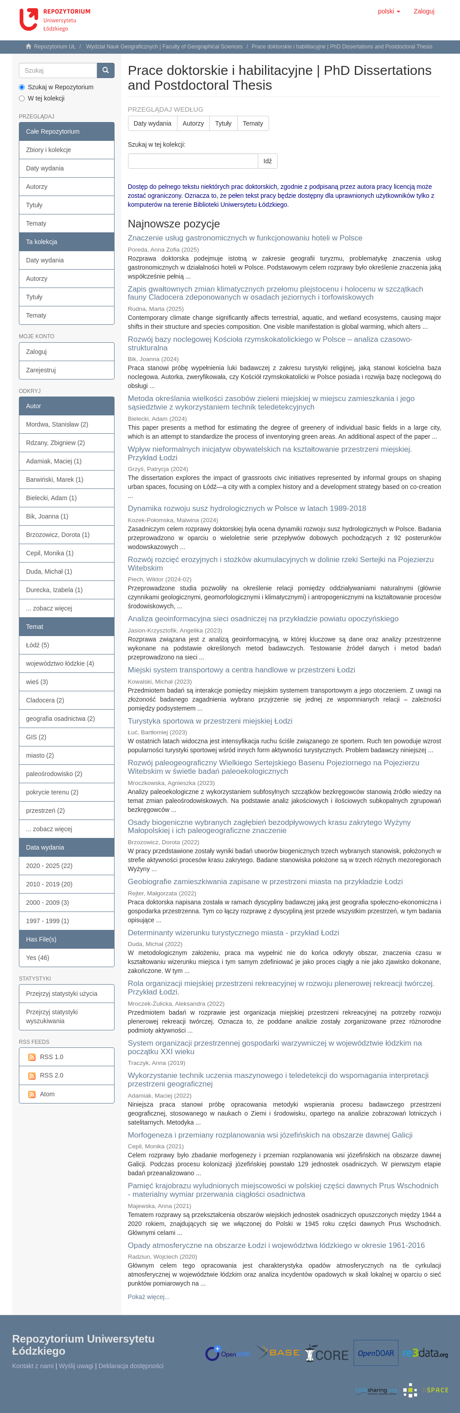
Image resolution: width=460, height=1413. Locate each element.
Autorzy (36, 186)
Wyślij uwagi (76, 1365)
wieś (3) (37, 681)
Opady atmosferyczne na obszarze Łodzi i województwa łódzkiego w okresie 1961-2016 (276, 1245)
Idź (268, 161)
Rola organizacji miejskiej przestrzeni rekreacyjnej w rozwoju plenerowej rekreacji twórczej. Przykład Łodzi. (281, 987)
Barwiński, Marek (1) (55, 479)
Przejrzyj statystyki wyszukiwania (52, 1016)
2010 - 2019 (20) (49, 884)
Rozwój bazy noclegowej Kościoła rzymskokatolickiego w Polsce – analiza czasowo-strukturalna (270, 343)
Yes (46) (37, 957)
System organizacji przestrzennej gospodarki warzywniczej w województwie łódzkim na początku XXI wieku (275, 1047)
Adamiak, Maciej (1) (54, 461)
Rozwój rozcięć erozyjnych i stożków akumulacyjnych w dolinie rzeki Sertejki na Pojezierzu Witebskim (281, 563)
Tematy (36, 223)
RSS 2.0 (44, 1076)
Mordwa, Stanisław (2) (57, 424)
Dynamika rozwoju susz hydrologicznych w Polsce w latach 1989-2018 (247, 508)
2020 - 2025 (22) (49, 865)
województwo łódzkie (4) (60, 663)
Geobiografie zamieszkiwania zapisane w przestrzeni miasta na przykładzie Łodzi (265, 881)
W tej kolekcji (42, 98)
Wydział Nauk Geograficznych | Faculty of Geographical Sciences (164, 47)
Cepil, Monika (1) (50, 553)
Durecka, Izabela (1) (54, 589)
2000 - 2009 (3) (47, 902)
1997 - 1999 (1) (47, 921)
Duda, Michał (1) (49, 571)
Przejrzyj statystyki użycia (61, 993)
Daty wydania (45, 168)
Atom (40, 1094)
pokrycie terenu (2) (52, 792)
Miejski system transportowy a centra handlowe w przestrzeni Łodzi (241, 670)
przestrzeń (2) (45, 810)
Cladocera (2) (45, 700)
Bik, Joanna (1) (47, 516)
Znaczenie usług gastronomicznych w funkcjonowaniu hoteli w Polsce (245, 238)
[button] (389, 11)
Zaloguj (36, 351)
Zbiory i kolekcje (48, 149)
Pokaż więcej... (149, 1296)
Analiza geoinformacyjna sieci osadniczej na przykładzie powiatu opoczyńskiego (263, 619)
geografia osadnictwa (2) (60, 718)
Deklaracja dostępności (131, 1365)
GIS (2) (36, 737)
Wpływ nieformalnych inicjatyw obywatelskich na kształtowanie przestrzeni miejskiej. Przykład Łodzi (270, 453)
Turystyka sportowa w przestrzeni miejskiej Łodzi (210, 721)
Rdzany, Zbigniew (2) (55, 442)
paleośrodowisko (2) (54, 773)
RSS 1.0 (44, 1057)
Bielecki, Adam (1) (51, 498)
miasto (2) (40, 755)
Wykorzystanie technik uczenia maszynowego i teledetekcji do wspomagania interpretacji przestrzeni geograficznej (278, 1079)
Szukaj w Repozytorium (56, 87)
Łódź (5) (37, 645)
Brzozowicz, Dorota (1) (58, 534)
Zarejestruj (41, 370)
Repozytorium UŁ (55, 47)
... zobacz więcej (49, 608)
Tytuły (34, 205)
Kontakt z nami (33, 1365)
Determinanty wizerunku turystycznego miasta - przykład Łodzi (234, 933)
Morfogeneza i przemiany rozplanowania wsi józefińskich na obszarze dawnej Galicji (270, 1135)
